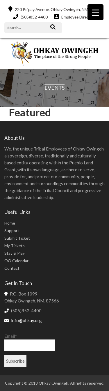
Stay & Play (14, 253)
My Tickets (14, 245)
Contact (11, 268)
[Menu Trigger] (95, 12)
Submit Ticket (17, 238)
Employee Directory (75, 16)
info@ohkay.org (26, 320)
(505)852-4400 (29, 16)
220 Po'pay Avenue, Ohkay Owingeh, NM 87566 (54, 9)
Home (9, 223)
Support (11, 230)
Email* (29, 342)
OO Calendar (16, 260)
